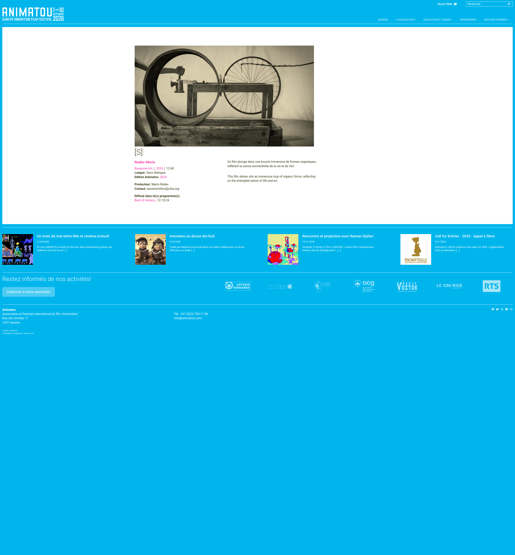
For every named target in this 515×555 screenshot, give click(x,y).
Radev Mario (145, 162)
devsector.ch (29, 333)
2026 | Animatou (11, 331)
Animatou (33, 14)
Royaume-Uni (144, 168)
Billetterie (445, 4)
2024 (159, 168)
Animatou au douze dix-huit (192, 236)
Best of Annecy (145, 200)
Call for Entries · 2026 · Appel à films (465, 236)
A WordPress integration (12, 333)
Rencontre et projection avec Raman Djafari (337, 236)
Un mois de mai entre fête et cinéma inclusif (73, 236)
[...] (65, 250)
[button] (406, 20)
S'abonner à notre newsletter (28, 292)
